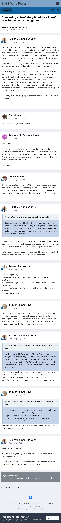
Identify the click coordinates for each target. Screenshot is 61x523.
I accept (53, 518)
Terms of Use (36, 520)
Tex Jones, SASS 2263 (41, 345)
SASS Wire (18, 30)
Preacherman (16, 176)
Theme (12, 503)
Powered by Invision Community (30, 509)
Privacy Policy (25, 503)
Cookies (49, 503)
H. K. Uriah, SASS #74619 (15, 27)
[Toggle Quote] (6, 217)
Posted (17, 42)
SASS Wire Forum (15, 3)
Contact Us (38, 503)
